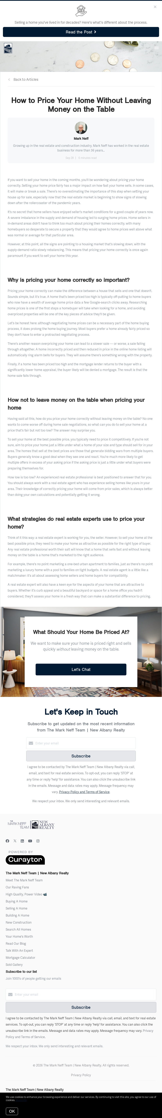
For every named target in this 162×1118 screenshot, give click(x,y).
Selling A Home (16, 908)
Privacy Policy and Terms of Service (84, 791)
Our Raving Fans (17, 887)
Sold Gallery (14, 964)
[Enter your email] (84, 743)
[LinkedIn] (22, 840)
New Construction (19, 922)
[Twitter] (15, 840)
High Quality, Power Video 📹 (26, 894)
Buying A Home (17, 901)
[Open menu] (157, 48)
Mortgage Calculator (20, 957)
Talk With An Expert (19, 950)
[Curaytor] (25, 863)
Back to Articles (26, 79)
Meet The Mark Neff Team (24, 880)
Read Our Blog (16, 943)
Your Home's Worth (19, 936)
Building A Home (17, 915)
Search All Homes (18, 929)
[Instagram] (38, 840)
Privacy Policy (81, 1075)
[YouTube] (30, 840)
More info (21, 1100)
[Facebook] (7, 840)
